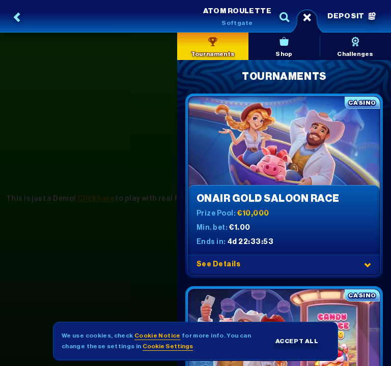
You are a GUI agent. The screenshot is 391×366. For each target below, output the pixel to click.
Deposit (351, 16)
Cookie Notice (157, 335)
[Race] (307, 17)
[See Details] (368, 265)
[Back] (17, 17)
